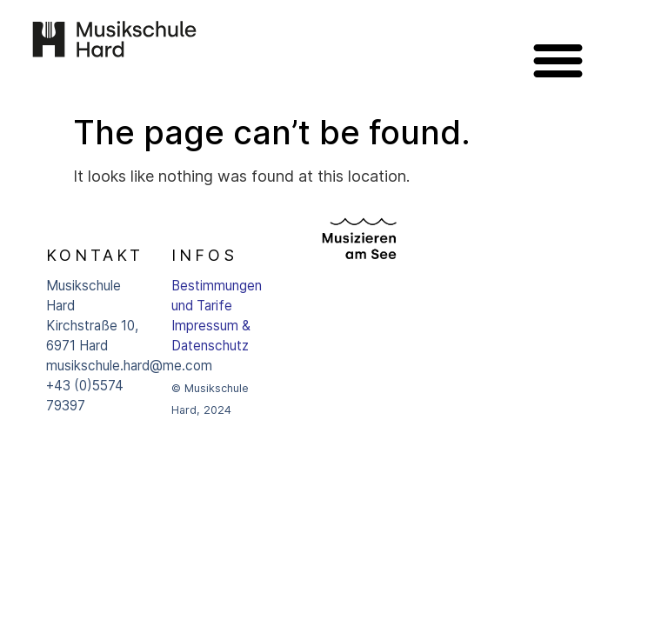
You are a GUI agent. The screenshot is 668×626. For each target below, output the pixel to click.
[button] (558, 60)
